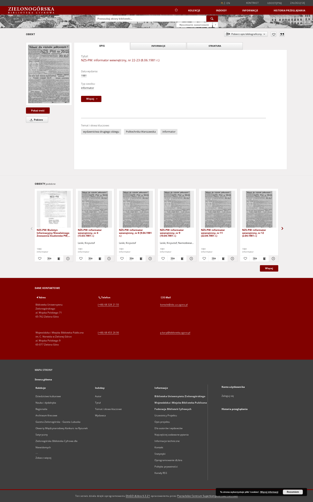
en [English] (228, 3)
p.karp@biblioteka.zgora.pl (175, 332)
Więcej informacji (269, 492)
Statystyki (160, 453)
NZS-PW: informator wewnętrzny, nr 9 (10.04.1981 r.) (172, 232)
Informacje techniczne (167, 441)
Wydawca (100, 415)
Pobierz (36, 119)
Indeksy (221, 10)
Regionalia (41, 409)
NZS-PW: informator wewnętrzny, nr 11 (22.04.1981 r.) (213, 232)
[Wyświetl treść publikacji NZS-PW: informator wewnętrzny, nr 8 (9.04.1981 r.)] (141, 258)
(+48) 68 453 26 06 (108, 332)
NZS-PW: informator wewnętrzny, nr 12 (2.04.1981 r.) (254, 232)
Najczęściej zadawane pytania (171, 434)
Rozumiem (293, 492)
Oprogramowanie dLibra (168, 460)
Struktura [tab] (215, 45)
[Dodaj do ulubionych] (273, 34)
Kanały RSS (161, 473)
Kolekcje (194, 10)
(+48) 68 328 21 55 (108, 304)
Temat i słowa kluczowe (108, 409)
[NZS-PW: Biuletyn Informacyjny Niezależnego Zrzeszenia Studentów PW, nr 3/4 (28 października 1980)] (54, 209)
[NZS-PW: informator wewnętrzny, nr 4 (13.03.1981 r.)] (95, 209)
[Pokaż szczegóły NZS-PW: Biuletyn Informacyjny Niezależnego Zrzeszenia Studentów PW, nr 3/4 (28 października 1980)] (67, 258)
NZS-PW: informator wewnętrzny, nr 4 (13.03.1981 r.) (90, 232)
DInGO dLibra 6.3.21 (138, 496)
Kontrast (252, 3)
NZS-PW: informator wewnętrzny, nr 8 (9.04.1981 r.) (135, 232)
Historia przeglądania (289, 10)
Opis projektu (162, 422)
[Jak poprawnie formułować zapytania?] (215, 24)
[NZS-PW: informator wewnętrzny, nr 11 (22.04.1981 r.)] (218, 209)
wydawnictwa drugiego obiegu (101, 131)
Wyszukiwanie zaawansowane (194, 24)
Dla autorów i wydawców (168, 428)
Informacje (250, 10)
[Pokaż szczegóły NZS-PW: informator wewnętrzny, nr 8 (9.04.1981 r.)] (150, 258)
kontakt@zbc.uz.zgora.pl (174, 304)
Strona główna (43, 379)
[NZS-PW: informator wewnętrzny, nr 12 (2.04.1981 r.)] (259, 209)
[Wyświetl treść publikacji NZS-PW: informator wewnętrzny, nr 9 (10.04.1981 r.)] (181, 258)
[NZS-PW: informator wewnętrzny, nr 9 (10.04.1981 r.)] (177, 209)
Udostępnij (274, 3)
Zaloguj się (297, 3)
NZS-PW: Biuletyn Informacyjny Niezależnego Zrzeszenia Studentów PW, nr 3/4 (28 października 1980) (53, 232)
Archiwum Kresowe (46, 415)
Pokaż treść (38, 110)
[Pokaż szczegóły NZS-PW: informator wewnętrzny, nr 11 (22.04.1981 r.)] (232, 258)
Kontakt (159, 447)
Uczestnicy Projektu (166, 415)
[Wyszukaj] (212, 18)
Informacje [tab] (158, 45)
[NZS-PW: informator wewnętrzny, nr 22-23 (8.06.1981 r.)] (49, 74)
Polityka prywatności (166, 466)
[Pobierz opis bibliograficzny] (49, 258)
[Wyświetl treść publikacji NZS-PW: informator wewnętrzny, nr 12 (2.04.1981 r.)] (264, 258)
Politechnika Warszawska (141, 131)
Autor (98, 396)
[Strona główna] (175, 10)
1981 (84, 75)
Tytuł (98, 402)
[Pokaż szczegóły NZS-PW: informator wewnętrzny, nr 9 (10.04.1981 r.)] (190, 258)
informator (87, 88)
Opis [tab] (102, 46)
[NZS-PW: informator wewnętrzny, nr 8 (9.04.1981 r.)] (136, 209)
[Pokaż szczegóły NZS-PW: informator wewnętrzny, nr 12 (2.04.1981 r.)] (273, 258)
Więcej (269, 268)
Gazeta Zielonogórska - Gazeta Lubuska (58, 422)
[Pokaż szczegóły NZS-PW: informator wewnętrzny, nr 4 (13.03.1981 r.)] (108, 258)
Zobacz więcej (44, 457)
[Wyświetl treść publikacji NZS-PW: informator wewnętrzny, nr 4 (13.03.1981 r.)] (99, 258)
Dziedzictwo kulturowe (48, 396)
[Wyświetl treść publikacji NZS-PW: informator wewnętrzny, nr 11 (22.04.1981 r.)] (223, 258)
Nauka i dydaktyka (46, 402)
